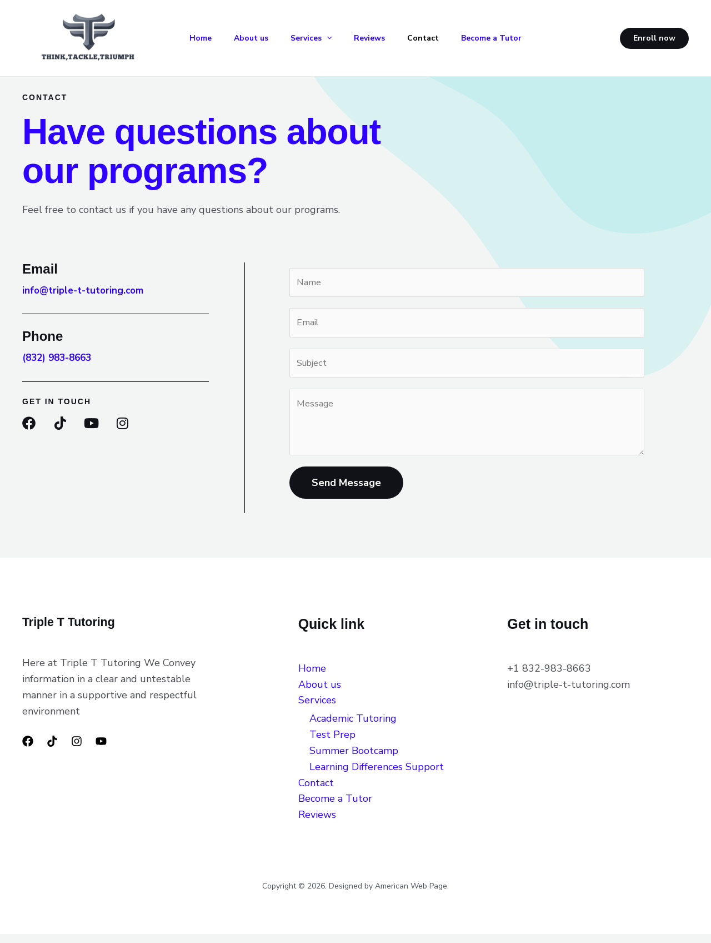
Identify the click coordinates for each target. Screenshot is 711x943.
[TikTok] (52, 750)
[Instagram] (76, 750)
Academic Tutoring (353, 727)
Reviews (384, 38)
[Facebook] (27, 750)
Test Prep (332, 743)
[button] (337, 38)
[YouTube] (101, 750)
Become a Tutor (515, 38)
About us (257, 38)
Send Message (346, 491)
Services (321, 38)
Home (202, 38)
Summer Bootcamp (353, 759)
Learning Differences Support (379, 775)
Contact (442, 38)
